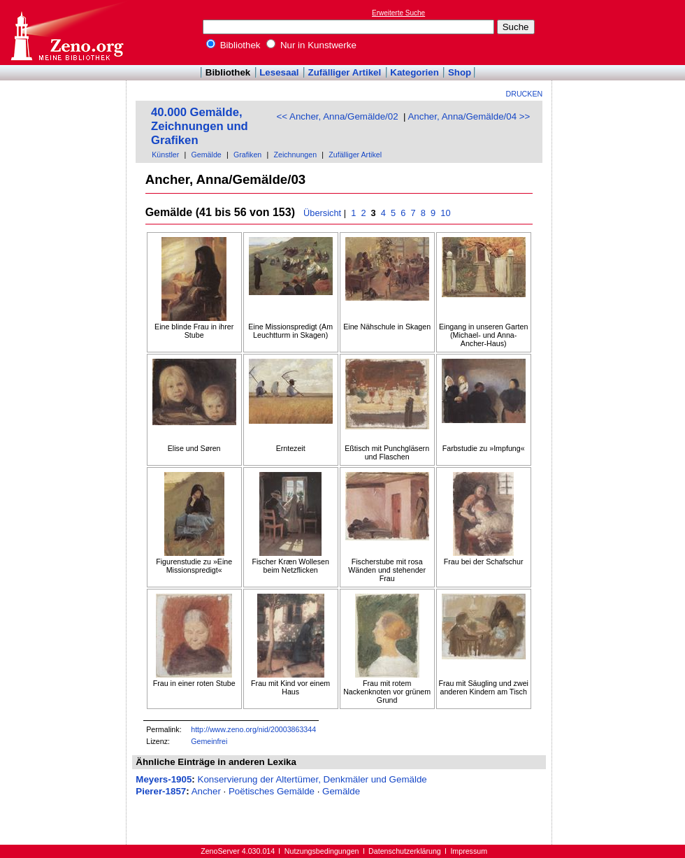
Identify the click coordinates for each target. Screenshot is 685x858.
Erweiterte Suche (398, 13)
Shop (459, 72)
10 (445, 213)
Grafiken (247, 154)
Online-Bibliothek (66, 32)
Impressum (468, 851)
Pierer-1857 (161, 791)
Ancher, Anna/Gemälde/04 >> (469, 116)
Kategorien (414, 72)
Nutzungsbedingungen (321, 851)
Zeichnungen (295, 154)
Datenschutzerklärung (404, 851)
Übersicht (322, 213)
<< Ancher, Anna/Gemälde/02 (337, 116)
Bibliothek (233, 45)
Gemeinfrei (209, 741)
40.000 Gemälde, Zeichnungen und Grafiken (199, 126)
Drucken (524, 94)
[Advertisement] (621, 32)
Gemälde (207, 154)
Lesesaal (278, 72)
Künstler (165, 154)
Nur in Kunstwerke (311, 45)
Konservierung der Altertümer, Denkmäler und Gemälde (312, 779)
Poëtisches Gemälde (272, 791)
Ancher (206, 791)
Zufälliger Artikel (345, 72)
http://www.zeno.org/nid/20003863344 (253, 729)
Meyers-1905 (164, 779)
